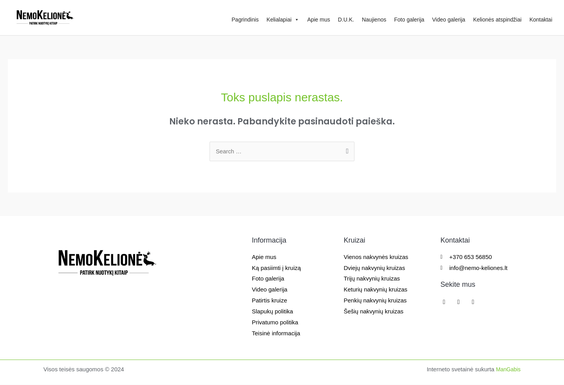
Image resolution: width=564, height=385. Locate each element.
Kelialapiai (283, 19)
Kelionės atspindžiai (497, 19)
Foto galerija (409, 19)
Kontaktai (541, 19)
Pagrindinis (244, 19)
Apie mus (318, 19)
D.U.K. (346, 19)
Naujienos (374, 19)
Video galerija (448, 19)
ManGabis (507, 369)
